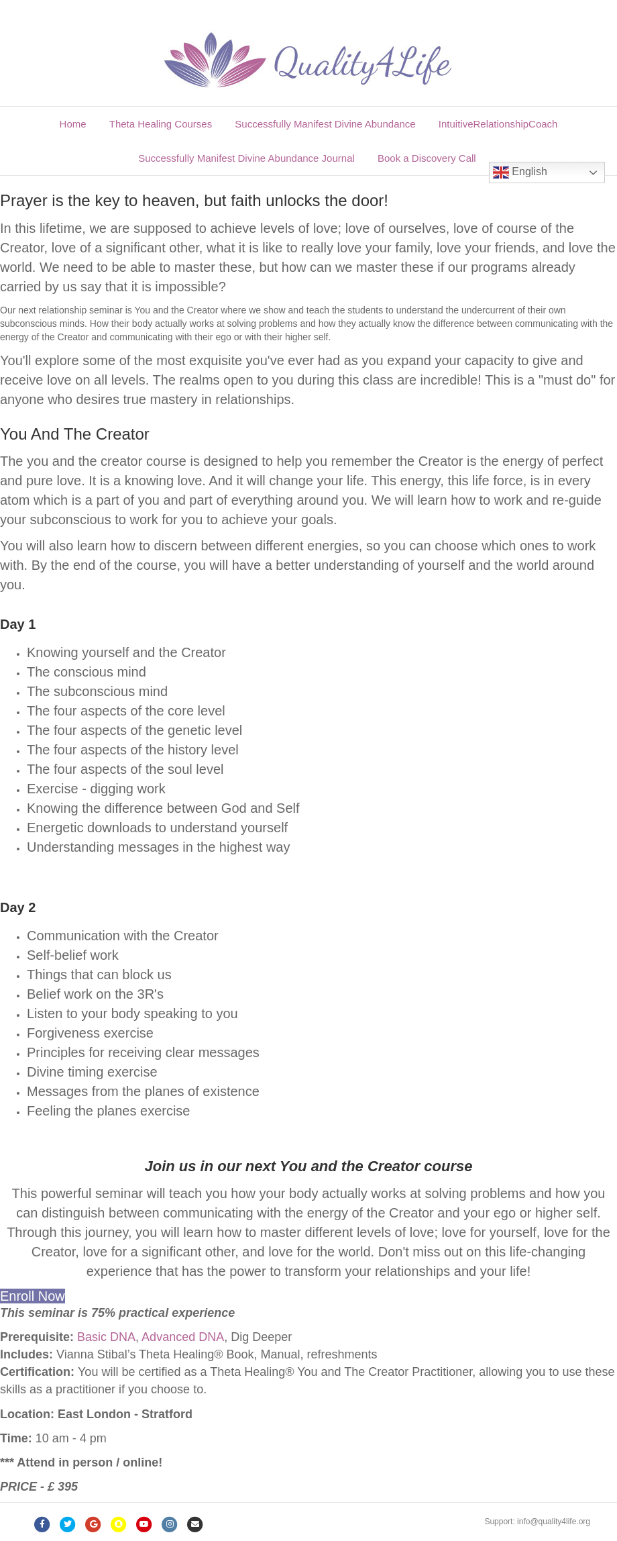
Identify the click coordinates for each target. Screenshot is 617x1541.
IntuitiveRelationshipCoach (498, 124)
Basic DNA (106, 1337)
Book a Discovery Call (427, 158)
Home (73, 124)
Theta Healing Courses (160, 124)
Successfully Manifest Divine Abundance (325, 124)
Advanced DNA (183, 1337)
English (520, 172)
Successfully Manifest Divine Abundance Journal (246, 158)
